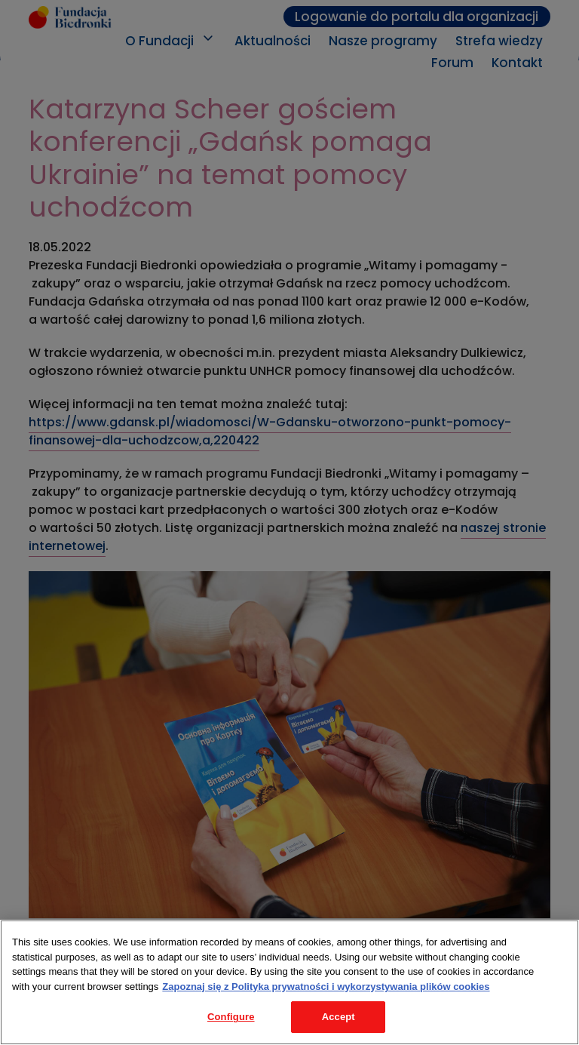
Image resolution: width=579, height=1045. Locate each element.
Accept (338, 1016)
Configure (231, 1016)
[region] (289, 982)
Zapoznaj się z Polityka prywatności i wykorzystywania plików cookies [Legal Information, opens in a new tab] (325, 986)
